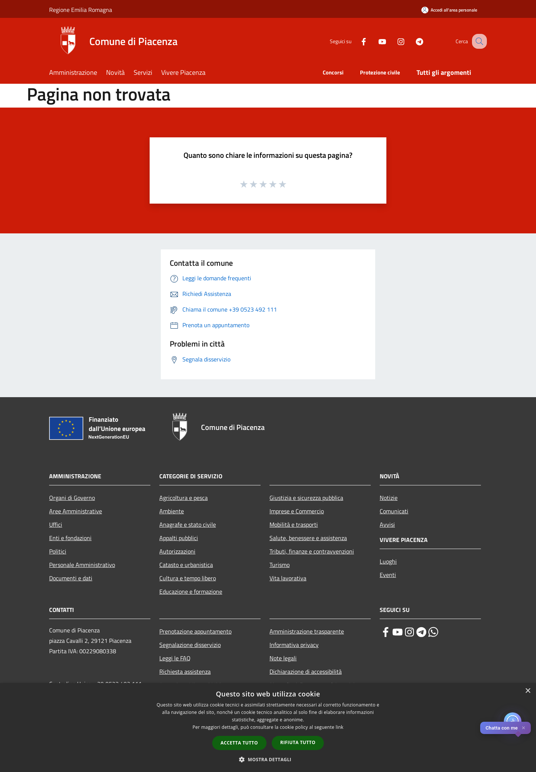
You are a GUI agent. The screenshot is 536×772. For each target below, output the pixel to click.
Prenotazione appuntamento (195, 631)
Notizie (389, 497)
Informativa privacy (294, 644)
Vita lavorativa (287, 578)
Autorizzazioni (177, 551)
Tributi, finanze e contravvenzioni (311, 551)
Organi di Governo (72, 497)
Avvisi (387, 524)
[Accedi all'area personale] (449, 10)
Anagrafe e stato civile (187, 524)
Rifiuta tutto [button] (298, 742)
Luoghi (388, 561)
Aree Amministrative (75, 511)
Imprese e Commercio (296, 511)
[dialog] (268, 727)
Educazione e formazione (190, 591)
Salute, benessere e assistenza (308, 537)
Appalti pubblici (178, 537)
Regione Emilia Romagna (80, 9)
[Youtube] (374, 41)
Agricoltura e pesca (183, 497)
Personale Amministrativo (82, 564)
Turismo (279, 564)
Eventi (388, 574)
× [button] (527, 691)
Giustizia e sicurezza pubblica (306, 497)
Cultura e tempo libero (187, 578)
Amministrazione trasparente (306, 631)
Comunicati (394, 511)
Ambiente (171, 511)
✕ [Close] (523, 727)
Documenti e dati (70, 578)
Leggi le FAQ (175, 658)
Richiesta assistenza (185, 671)
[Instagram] (393, 41)
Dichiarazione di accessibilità (305, 671)
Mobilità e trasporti (293, 524)
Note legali (283, 658)
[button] (268, 759)
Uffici (55, 524)
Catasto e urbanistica (186, 564)
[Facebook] (355, 41)
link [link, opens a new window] (340, 727)
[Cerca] (478, 41)
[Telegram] (411, 41)
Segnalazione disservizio (190, 644)
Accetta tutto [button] (239, 743)
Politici (57, 551)
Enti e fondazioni (70, 537)
